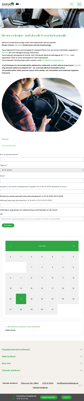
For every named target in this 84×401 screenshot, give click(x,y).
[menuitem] (19, 4)
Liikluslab (18, 45)
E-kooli (66, 397)
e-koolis (77, 65)
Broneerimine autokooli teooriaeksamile (24, 327)
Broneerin (8, 225)
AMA (80, 385)
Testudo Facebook (40, 388)
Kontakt (5, 53)
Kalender (5, 139)
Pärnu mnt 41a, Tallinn (30, 383)
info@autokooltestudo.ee (52, 60)
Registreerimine (48, 397)
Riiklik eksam (10, 330)
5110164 (66, 55)
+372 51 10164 (47, 383)
